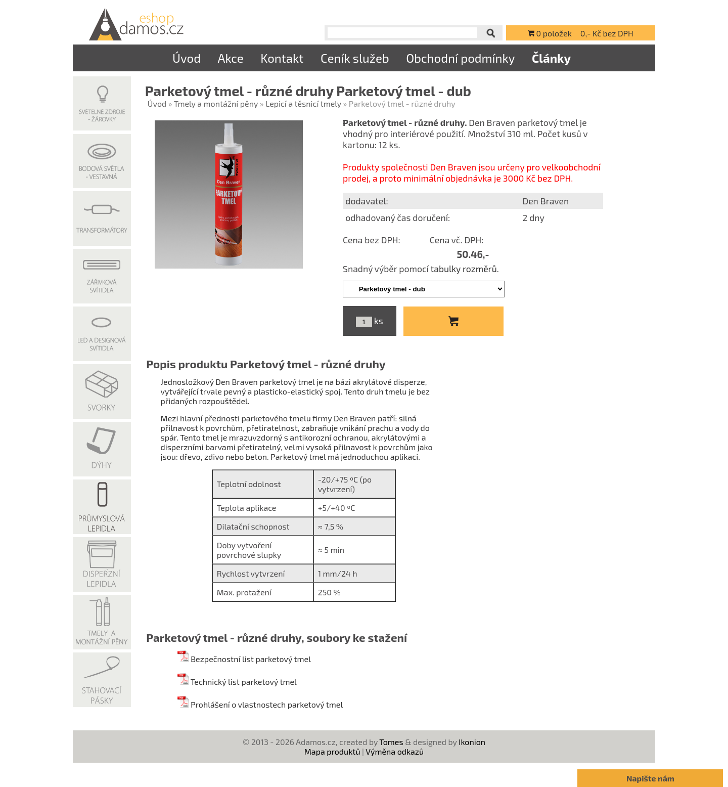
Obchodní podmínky (460, 58)
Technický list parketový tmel (237, 681)
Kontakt (281, 58)
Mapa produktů (332, 751)
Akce (230, 58)
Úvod (186, 58)
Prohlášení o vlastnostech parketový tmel (260, 704)
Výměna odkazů (395, 751)
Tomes (391, 742)
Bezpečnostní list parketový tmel (244, 659)
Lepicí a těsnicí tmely (303, 103)
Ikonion (472, 742)
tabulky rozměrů (464, 268)
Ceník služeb (355, 58)
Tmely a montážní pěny (216, 103)
